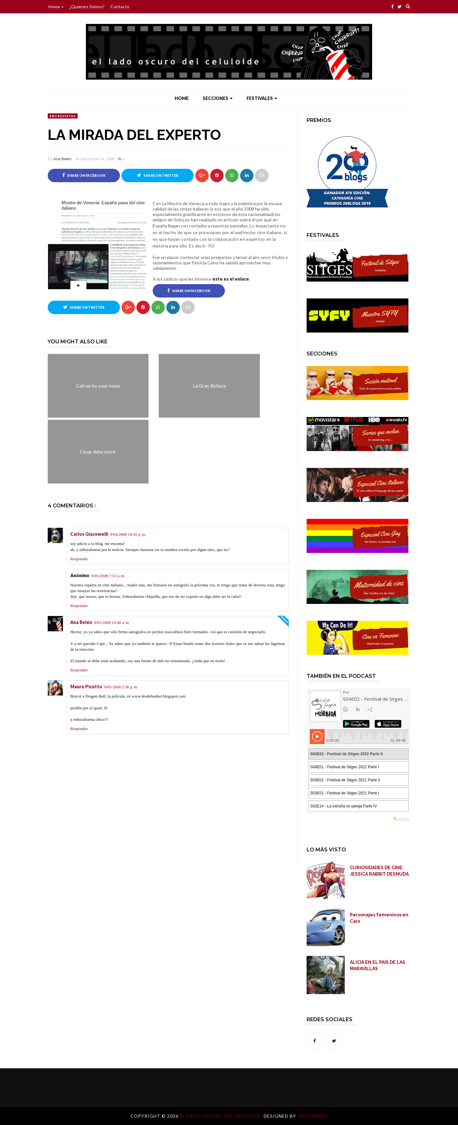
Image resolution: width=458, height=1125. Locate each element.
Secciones (217, 98)
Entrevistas (63, 116)
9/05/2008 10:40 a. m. (112, 622)
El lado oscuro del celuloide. (222, 1116)
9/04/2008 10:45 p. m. (128, 534)
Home (56, 6)
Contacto (119, 6)
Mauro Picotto (86, 687)
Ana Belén (62, 159)
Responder (79, 558)
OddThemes (312, 1116)
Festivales (261, 98)
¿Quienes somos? (87, 6)
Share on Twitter (157, 175)
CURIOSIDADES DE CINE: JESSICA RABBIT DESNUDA (379, 871)
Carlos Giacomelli (89, 534)
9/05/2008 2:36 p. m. (121, 687)
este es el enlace (230, 279)
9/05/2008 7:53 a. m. (108, 575)
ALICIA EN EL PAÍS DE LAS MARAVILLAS (377, 965)
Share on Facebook (84, 175)
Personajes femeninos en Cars (379, 918)
